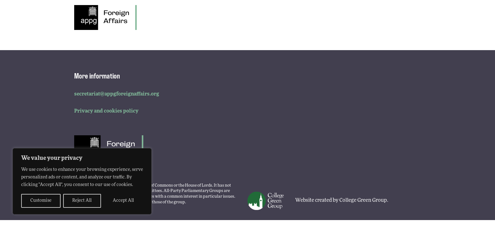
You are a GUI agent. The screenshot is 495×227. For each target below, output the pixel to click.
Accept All (123, 200)
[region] (82, 181)
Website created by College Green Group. (341, 200)
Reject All (82, 200)
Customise (40, 200)
